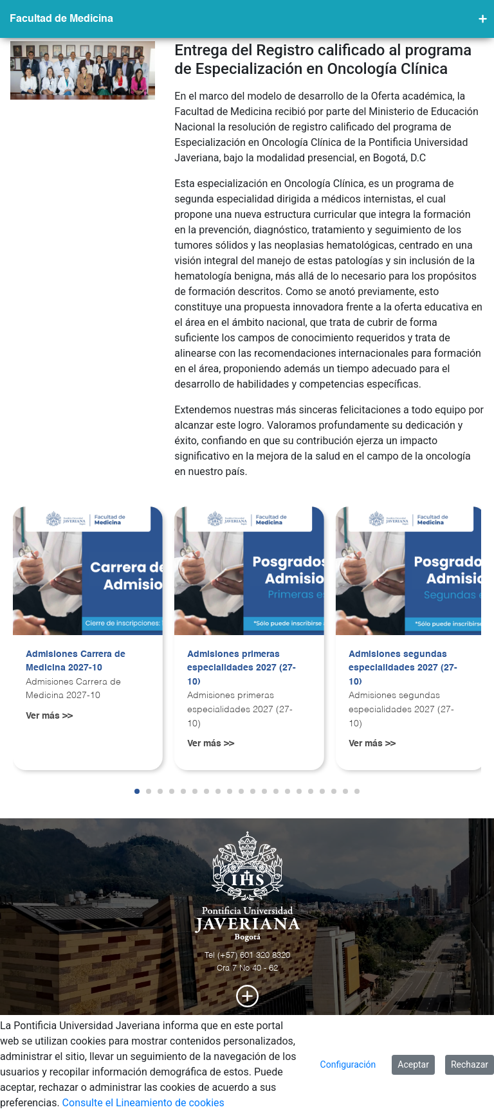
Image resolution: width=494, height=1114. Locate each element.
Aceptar (413, 1064)
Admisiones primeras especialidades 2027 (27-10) (241, 668)
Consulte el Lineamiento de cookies (143, 1103)
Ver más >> (49, 716)
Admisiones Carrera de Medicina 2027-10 (75, 661)
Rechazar (469, 1064)
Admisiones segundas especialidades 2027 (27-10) (403, 668)
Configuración (348, 1064)
